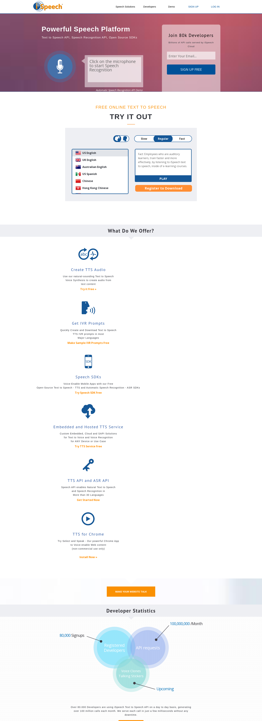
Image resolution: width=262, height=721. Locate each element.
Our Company (45, 658)
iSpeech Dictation (137, 682)
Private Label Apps (138, 691)
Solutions (177, 674)
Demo (171, 6)
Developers (149, 6)
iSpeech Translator (110, 689)
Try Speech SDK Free (196, 289)
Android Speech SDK (48, 698)
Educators (177, 694)
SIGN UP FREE (191, 69)
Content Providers (181, 689)
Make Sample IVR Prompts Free (131, 289)
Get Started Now (131, 343)
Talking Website (208, 686)
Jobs (100, 658)
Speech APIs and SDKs (50, 674)
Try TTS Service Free (66, 347)
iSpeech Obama (108, 694)
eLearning (177, 698)
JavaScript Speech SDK (50, 689)
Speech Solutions (125, 6)
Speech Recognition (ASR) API (54, 684)
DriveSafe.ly (106, 679)
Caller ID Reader (109, 684)
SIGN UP (193, 6)
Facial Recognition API (144, 531)
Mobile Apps (107, 674)
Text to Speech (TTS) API (51, 679)
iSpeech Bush (107, 698)
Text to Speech (180, 679)
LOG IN (215, 6)
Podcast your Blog (182, 684)
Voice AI (132, 686)
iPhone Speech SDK (48, 694)
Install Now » (196, 346)
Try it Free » (66, 289)
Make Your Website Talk (131, 380)
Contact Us (76, 658)
